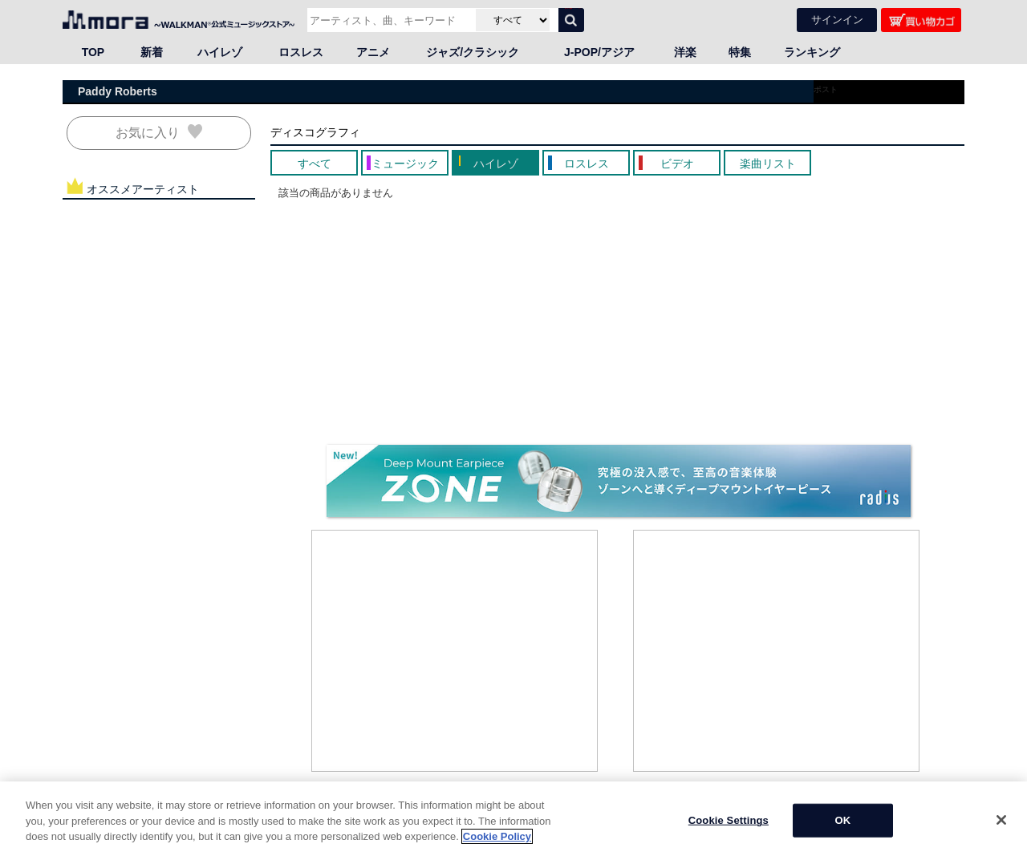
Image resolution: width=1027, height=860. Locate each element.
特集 (740, 51)
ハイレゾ (219, 51)
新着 (151, 51)
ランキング (812, 51)
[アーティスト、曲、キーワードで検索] (389, 19)
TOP (93, 51)
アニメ (373, 51)
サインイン (837, 19)
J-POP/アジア (599, 51)
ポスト (826, 88)
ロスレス (300, 51)
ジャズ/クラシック (472, 51)
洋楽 (685, 51)
